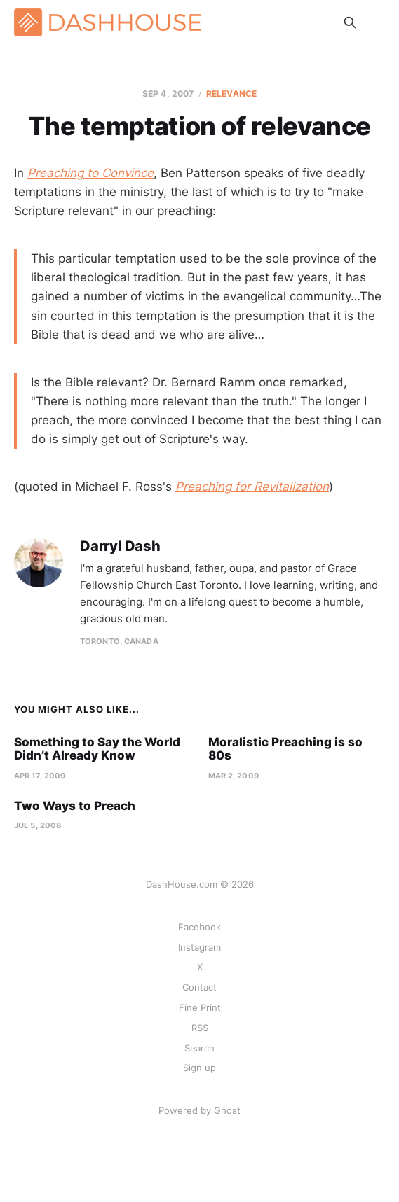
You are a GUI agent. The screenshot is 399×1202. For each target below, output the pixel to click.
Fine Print (200, 1007)
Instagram (199, 947)
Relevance (231, 93)
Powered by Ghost (199, 1110)
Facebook (199, 926)
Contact (199, 987)
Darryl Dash (120, 546)
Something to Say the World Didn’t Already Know (97, 749)
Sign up (199, 1067)
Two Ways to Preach (74, 806)
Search (199, 1048)
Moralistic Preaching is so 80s (285, 749)
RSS (199, 1027)
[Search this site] (349, 22)
